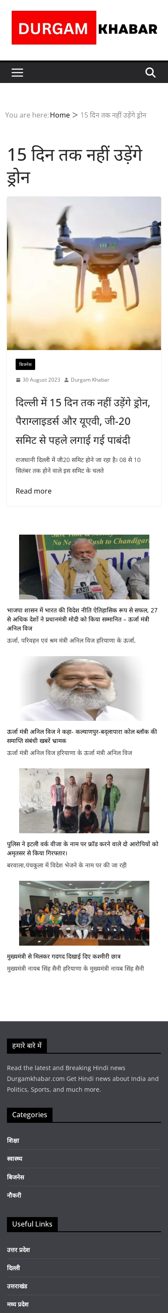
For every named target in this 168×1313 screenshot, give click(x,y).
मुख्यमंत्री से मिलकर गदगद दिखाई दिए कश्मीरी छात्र (64, 956)
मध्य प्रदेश (18, 1304)
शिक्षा (13, 1140)
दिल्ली (13, 1268)
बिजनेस (25, 364)
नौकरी (14, 1195)
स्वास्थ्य (14, 1158)
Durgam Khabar (90, 379)
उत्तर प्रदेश (18, 1250)
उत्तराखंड (17, 1286)
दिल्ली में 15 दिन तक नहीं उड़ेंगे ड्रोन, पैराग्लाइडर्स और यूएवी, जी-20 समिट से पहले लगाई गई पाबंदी (83, 420)
